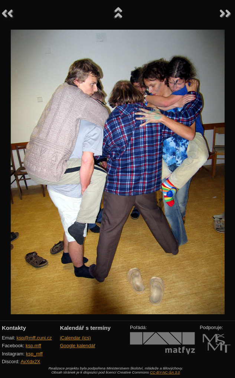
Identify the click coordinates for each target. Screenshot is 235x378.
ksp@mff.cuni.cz (34, 338)
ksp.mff (33, 345)
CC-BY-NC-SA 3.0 (165, 372)
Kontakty (14, 328)
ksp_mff (34, 354)
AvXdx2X (30, 361)
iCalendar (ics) (75, 338)
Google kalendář (77, 345)
